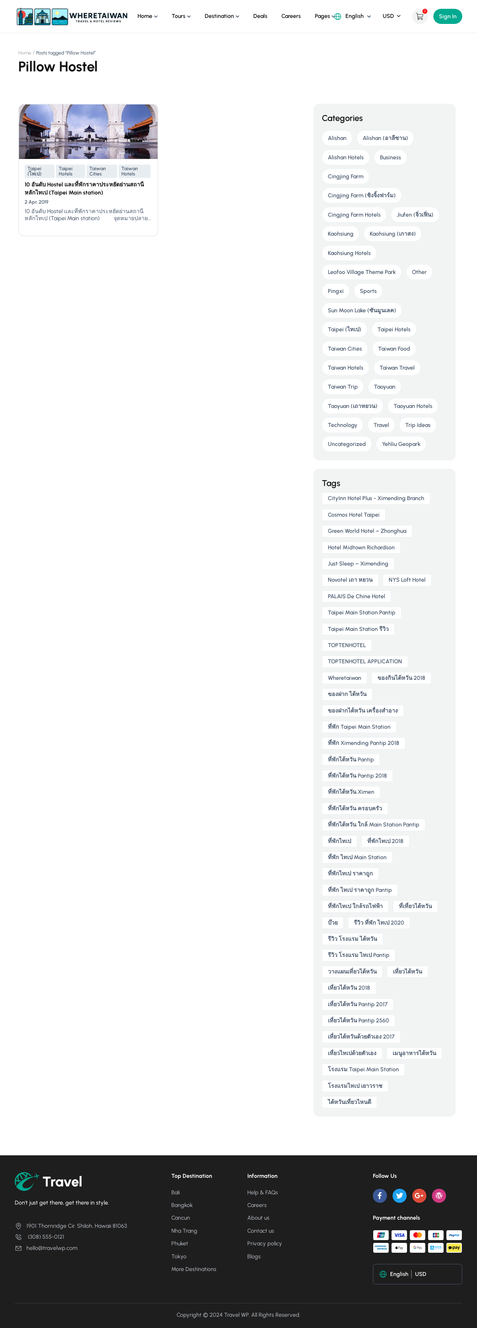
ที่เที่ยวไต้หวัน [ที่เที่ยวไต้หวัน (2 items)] (415, 906)
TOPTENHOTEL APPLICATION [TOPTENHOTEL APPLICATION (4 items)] (365, 661)
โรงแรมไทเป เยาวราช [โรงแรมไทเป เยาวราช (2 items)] (355, 1086)
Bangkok (182, 1205)
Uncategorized (347, 444)
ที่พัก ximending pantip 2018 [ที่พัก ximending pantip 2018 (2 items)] (363, 743)
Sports (368, 291)
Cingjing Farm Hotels (354, 214)
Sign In (448, 16)
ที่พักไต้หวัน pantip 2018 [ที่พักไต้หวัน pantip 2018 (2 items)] (357, 775)
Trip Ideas (418, 425)
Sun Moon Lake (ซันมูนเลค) (362, 310)
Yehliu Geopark (401, 444)
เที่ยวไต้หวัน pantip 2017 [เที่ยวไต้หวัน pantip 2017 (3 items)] (358, 1004)
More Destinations (193, 1269)
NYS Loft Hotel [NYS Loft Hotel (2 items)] (407, 579)
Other (419, 272)
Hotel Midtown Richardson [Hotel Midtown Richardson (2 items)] (361, 547)
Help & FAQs (262, 1192)
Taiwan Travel (397, 367)
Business (390, 157)
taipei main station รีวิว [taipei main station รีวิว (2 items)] (358, 629)
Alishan (337, 138)
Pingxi (336, 291)
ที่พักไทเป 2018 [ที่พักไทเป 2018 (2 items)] (385, 841)
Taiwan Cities (97, 171)
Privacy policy (264, 1243)
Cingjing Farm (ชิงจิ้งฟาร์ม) (362, 195)
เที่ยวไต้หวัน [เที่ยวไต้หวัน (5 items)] (407, 971)
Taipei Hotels (65, 171)
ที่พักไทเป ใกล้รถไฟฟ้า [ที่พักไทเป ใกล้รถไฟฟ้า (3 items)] (355, 906)
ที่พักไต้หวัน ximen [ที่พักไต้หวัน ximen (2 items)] (351, 791)
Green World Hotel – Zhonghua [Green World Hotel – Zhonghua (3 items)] (367, 531)
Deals (260, 16)
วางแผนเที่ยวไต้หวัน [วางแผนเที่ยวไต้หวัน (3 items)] (352, 971)
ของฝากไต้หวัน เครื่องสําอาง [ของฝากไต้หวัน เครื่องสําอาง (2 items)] (363, 710)
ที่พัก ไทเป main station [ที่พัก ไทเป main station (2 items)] (357, 857)
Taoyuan (384, 386)
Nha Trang (184, 1230)
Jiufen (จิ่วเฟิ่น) (415, 214)
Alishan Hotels (346, 157)
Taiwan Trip (343, 386)
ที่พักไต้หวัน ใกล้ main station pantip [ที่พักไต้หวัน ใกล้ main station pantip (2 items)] (373, 824)
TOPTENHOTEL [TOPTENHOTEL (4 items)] (347, 645)
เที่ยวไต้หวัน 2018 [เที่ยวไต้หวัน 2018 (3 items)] (349, 987)
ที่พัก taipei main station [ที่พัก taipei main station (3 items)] (359, 726)
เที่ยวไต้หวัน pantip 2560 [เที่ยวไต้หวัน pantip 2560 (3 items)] (358, 1020)
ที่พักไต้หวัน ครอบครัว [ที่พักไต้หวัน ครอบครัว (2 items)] (355, 808)
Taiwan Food (394, 348)
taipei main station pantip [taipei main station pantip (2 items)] (361, 612)
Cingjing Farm (345, 176)
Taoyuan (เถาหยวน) (352, 406)
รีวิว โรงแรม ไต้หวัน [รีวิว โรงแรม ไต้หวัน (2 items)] (352, 939)
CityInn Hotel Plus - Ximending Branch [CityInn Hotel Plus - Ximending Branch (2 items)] (376, 498)
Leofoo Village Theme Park (362, 272)
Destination (219, 16)
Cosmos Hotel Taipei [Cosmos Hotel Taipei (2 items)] (354, 514)
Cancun (180, 1217)
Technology (342, 425)
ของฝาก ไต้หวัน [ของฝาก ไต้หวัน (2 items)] (347, 694)
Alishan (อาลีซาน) (385, 138)
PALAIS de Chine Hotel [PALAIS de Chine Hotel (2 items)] (356, 596)
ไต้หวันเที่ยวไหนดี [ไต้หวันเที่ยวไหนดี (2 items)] (349, 1102)
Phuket (179, 1243)
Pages (322, 16)
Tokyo (178, 1256)
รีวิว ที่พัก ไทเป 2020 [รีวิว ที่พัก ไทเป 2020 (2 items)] (379, 922)
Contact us (260, 1230)
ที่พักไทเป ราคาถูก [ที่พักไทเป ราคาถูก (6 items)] (350, 873)
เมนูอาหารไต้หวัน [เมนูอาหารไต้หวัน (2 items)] (414, 1053)
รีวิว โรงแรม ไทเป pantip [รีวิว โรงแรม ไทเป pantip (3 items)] (358, 955)
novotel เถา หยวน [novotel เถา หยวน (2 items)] (350, 579)
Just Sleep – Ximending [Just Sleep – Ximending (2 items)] (358, 563)
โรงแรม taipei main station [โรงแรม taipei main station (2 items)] (363, 1069)
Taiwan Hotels (129, 171)
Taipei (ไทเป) (34, 171)
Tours (178, 16)
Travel (381, 425)
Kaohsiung (341, 233)
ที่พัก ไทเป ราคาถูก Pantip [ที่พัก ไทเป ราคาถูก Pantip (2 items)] (360, 890)
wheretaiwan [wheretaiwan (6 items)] (344, 678)
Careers (291, 16)
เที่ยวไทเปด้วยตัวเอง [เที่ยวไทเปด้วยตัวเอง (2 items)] (352, 1053)
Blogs (254, 1256)
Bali (175, 1192)
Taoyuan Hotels (413, 406)
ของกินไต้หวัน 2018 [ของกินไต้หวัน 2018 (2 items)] (401, 678)
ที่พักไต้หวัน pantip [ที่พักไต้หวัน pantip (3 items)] (351, 759)
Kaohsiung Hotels (349, 253)
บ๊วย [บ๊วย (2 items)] (333, 922)
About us (258, 1217)
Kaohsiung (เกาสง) (393, 233)
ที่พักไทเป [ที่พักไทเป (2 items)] (339, 841)
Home (145, 16)
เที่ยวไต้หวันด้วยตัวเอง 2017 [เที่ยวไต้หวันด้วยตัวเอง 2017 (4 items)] (361, 1036)
